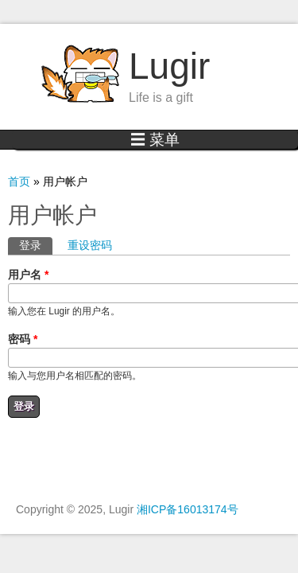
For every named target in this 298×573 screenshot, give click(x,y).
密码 (22, 339)
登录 (35, 244)
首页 (19, 181)
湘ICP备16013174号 (187, 509)
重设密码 (90, 245)
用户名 (28, 274)
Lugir (169, 66)
